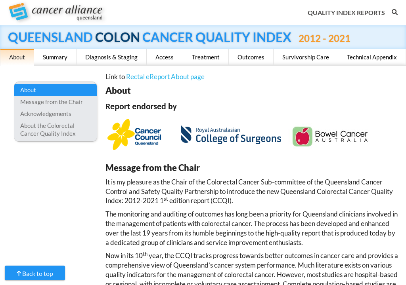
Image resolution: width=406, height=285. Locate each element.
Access (164, 57)
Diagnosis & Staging (111, 57)
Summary (55, 57)
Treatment (206, 57)
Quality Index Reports (346, 12)
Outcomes (250, 57)
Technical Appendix (372, 57)
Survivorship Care (305, 57)
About (17, 57)
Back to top (37, 273)
